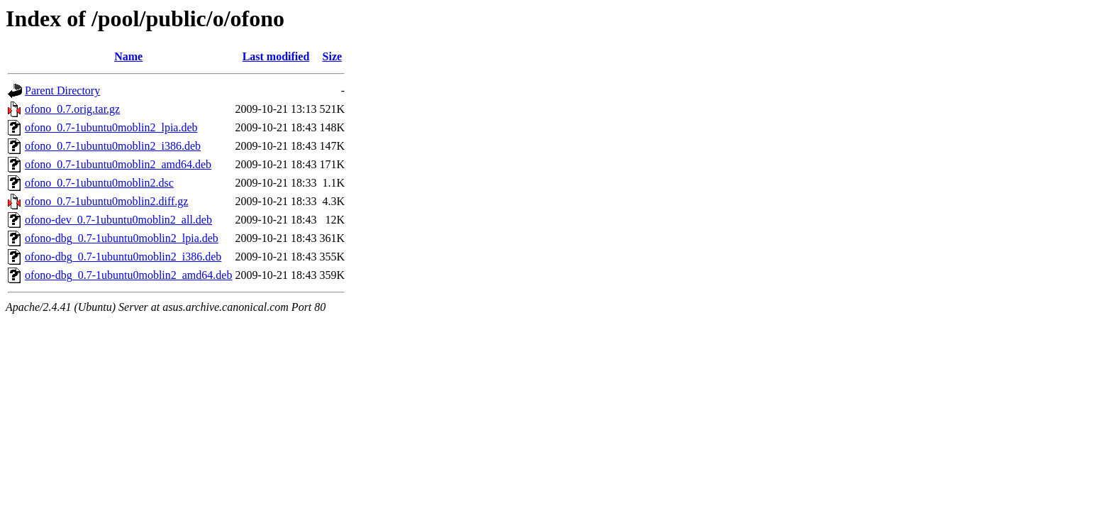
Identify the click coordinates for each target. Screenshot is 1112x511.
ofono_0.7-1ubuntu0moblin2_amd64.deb (118, 164)
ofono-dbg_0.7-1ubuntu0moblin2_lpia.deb (121, 238)
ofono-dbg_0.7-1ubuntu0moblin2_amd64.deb (128, 275)
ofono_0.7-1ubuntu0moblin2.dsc (99, 183)
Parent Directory (62, 90)
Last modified (276, 56)
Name (128, 56)
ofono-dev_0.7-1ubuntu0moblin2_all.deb (118, 220)
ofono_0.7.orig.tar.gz (72, 109)
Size (333, 56)
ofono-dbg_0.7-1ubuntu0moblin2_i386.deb (123, 257)
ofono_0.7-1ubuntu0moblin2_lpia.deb (111, 127)
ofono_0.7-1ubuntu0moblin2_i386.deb (113, 146)
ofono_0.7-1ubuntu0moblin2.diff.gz (106, 201)
